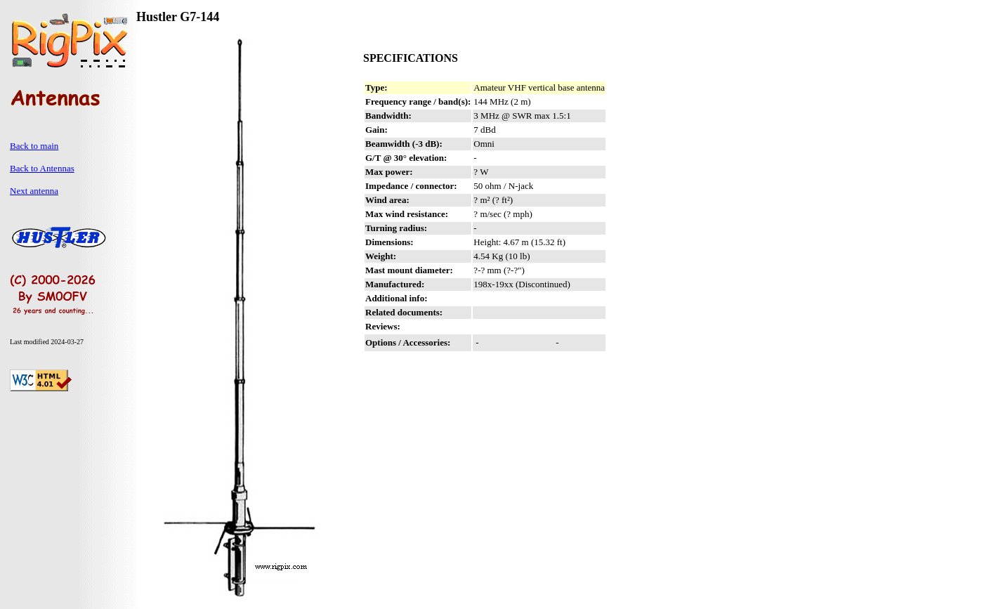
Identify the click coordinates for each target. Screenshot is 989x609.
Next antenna (34, 190)
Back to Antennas (42, 168)
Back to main (34, 145)
